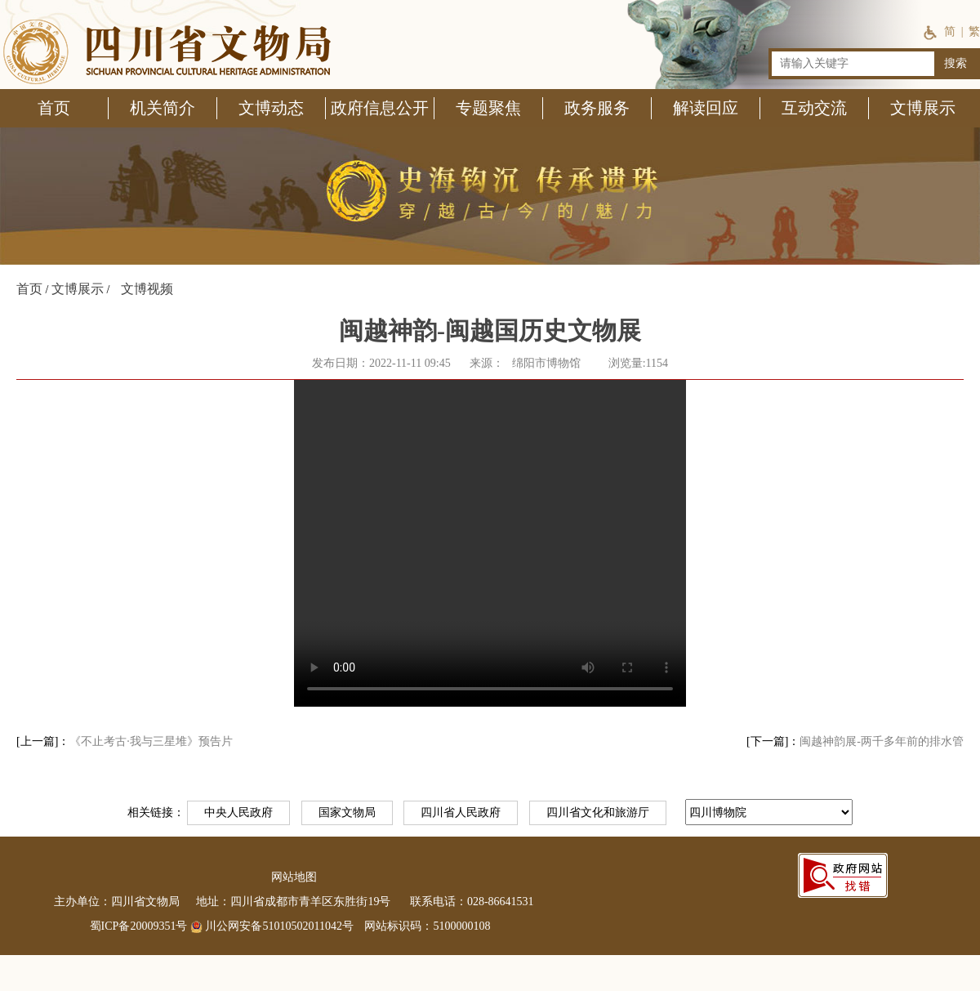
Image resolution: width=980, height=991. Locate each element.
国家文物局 (347, 812)
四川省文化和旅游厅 (597, 812)
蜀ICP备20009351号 (139, 926)
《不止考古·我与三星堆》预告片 (151, 741)
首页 (29, 289)
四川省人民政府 (461, 812)
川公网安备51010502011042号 (272, 926)
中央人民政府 (238, 812)
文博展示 (77, 289)
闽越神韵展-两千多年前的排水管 (882, 741)
